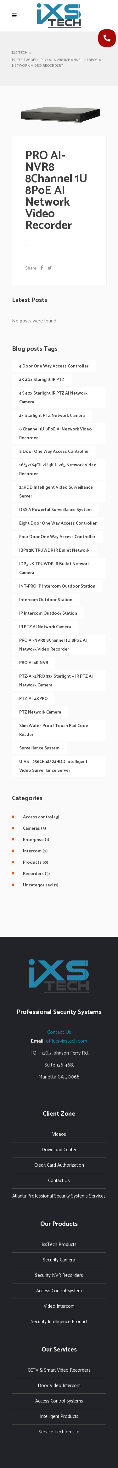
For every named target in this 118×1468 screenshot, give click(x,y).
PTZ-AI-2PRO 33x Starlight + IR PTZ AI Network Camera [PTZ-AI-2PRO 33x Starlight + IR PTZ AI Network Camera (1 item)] (56, 681)
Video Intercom (59, 1306)
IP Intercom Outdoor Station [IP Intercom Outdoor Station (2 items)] (48, 613)
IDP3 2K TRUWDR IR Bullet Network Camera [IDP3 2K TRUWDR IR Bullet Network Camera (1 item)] (54, 568)
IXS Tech (20, 53)
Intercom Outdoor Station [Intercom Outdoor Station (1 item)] (45, 600)
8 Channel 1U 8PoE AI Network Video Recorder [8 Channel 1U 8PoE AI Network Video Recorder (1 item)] (55, 434)
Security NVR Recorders (59, 1275)
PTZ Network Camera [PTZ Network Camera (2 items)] (40, 712)
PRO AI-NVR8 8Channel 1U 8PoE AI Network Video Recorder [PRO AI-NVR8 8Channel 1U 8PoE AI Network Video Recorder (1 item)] (53, 645)
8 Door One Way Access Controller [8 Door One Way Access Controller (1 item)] (54, 451)
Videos (59, 1134)
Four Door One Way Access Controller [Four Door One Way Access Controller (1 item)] (57, 537)
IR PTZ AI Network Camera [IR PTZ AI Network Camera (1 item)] (45, 627)
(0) (33, 862)
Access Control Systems (59, 1401)
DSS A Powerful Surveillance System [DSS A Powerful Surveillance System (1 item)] (55, 510)
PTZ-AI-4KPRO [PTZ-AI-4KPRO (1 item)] (33, 699)
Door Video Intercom (59, 1386)
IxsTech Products (59, 1245)
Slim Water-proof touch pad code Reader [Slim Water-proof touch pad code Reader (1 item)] (53, 730)
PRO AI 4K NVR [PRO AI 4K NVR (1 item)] (33, 663)
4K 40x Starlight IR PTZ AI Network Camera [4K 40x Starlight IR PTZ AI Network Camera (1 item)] (53, 398)
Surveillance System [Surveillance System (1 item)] (39, 748)
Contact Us (59, 1032)
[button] (107, 38)
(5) (32, 828)
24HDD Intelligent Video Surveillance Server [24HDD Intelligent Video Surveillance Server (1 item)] (56, 492)
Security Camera (59, 1260)
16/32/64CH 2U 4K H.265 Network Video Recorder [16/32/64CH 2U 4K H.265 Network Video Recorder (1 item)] (58, 470)
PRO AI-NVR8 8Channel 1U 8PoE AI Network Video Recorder (56, 190)
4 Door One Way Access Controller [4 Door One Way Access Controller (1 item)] (53, 366)
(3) (38, 817)
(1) (33, 840)
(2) (33, 851)
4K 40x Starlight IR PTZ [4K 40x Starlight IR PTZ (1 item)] (41, 380)
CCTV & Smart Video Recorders (59, 1370)
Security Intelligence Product (59, 1322)
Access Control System (59, 1291)
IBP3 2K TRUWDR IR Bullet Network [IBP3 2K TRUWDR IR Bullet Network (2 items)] (54, 550)
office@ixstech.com (66, 1041)
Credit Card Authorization (59, 1165)
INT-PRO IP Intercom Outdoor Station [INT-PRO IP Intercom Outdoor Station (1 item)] (57, 586)
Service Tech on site (59, 1432)
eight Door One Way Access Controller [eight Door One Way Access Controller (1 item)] (58, 523)
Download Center (59, 1150)
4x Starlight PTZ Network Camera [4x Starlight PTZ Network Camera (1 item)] (52, 415)
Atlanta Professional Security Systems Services (59, 1196)
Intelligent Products (59, 1416)
